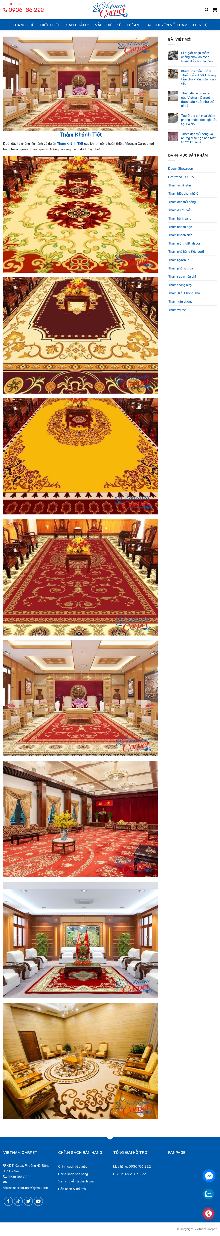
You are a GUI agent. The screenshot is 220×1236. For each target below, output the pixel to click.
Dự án (133, 24)
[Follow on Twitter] (28, 1201)
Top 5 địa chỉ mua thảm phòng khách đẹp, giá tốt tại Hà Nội (199, 119)
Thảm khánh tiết (180, 234)
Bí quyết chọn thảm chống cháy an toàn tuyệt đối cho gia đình (197, 57)
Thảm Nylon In (178, 259)
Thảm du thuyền (180, 210)
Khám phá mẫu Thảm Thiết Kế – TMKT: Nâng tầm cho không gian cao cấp (198, 77)
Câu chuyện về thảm (166, 24)
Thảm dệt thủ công (182, 201)
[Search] (206, 9)
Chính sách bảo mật (72, 1166)
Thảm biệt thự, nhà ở (183, 193)
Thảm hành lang (179, 218)
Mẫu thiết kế (108, 24)
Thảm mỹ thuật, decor (184, 243)
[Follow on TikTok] (18, 1201)
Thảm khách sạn (180, 226)
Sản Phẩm (77, 24)
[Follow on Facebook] (8, 1201)
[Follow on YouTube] (38, 1201)
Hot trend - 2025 (181, 176)
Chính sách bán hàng (73, 1173)
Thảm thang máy (180, 284)
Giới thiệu (50, 24)
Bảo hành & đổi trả (72, 1188)
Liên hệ (200, 24)
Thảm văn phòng (180, 301)
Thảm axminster (179, 185)
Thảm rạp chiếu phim (183, 276)
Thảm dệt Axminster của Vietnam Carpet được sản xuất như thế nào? (197, 99)
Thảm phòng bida (180, 268)
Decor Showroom (181, 168)
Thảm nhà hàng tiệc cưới (186, 251)
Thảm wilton (177, 309)
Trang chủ (23, 24)
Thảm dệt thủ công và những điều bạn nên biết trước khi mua (198, 138)
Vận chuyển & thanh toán (76, 1181)
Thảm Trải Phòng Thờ (184, 293)
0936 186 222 (140, 1166)
